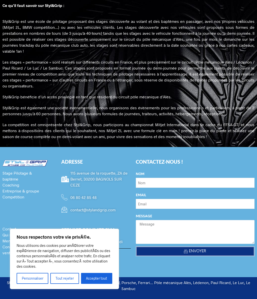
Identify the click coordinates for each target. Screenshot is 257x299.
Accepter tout (96, 278)
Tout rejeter (65, 278)
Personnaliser (32, 278)
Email (141, 195)
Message (144, 216)
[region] (64, 259)
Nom (140, 174)
